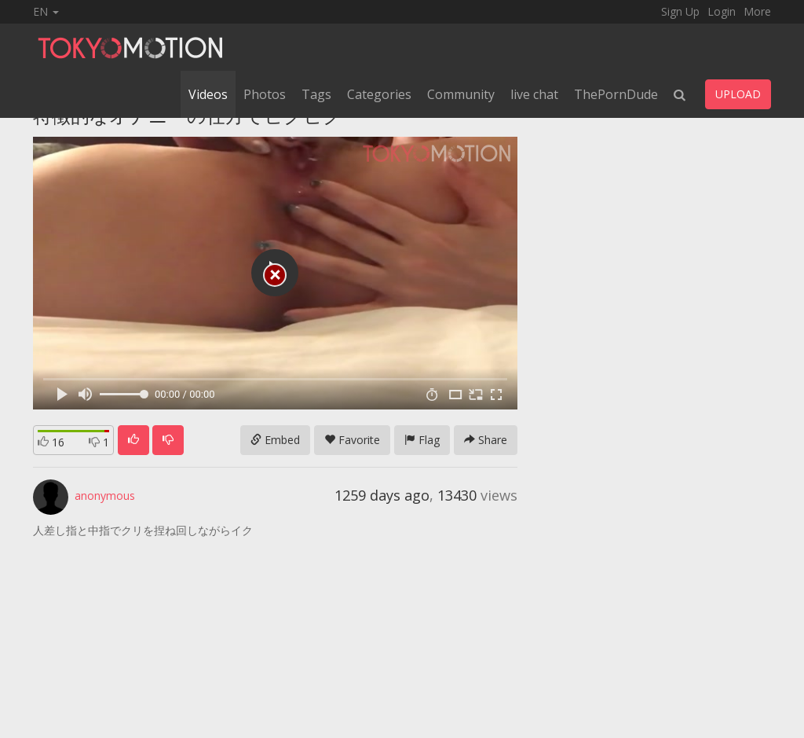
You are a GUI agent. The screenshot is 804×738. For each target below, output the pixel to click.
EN (46, 11)
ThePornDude (616, 94)
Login (721, 11)
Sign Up (680, 11)
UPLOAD (738, 93)
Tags (316, 94)
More (757, 11)
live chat (534, 94)
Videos (208, 94)
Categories (379, 94)
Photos (264, 94)
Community (461, 94)
